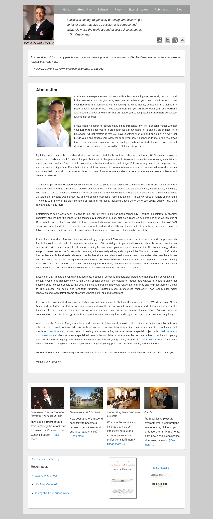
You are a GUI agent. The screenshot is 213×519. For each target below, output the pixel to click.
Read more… (78, 436)
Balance (103, 9)
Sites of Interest (138, 9)
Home (66, 9)
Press (118, 9)
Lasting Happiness (46, 475)
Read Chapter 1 (160, 467)
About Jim (84, 9)
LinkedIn (175, 40)
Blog (179, 9)
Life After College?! (46, 484)
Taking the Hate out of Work (52, 493)
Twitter (167, 40)
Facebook (159, 40)
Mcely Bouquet (55, 331)
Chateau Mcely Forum (151, 339)
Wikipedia (182, 40)
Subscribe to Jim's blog (45, 459)
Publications (162, 9)
